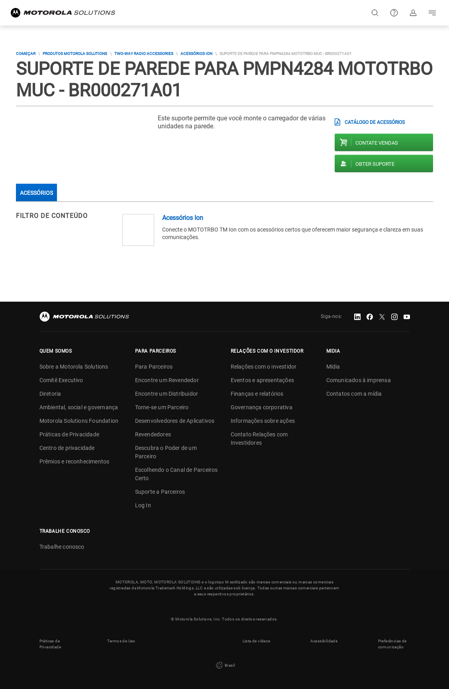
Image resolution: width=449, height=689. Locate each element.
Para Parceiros (154, 366)
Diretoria (50, 394)
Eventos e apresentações (262, 380)
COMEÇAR (25, 53)
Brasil (224, 665)
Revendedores (153, 434)
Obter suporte (374, 164)
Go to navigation (432, 12)
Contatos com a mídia (354, 394)
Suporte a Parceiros (160, 492)
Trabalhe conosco (61, 547)
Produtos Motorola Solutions (75, 53)
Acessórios (36, 193)
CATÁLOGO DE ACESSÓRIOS (375, 122)
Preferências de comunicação (392, 644)
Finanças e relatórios (257, 394)
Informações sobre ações (263, 421)
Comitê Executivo (61, 380)
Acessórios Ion (196, 53)
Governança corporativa (261, 407)
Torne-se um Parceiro (162, 407)
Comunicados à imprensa (358, 380)
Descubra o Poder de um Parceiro (166, 452)
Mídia (333, 366)
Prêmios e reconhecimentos (74, 461)
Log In (143, 505)
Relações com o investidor (264, 366)
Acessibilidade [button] (324, 641)
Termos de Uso (121, 641)
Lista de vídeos (257, 641)
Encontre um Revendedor (167, 380)
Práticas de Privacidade (69, 434)
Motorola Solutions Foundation (79, 421)
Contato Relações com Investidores (259, 438)
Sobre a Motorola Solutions (73, 366)
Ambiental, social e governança (78, 407)
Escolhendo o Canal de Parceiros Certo (176, 474)
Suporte (394, 12)
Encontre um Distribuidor (166, 394)
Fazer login (413, 12)
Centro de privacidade (67, 448)
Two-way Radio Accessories (143, 53)
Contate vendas (376, 143)
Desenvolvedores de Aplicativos (175, 421)
